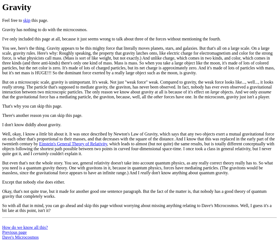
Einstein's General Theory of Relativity (73, 143)
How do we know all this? (25, 227)
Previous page (14, 232)
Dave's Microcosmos (20, 237)
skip (27, 20)
